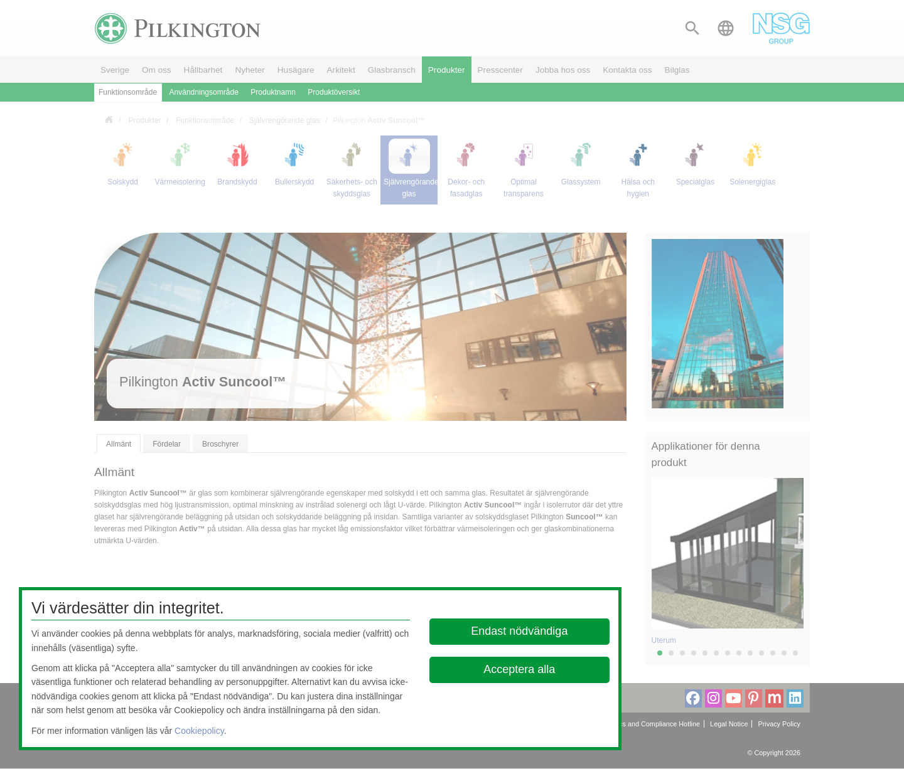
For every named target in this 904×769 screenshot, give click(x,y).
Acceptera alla (520, 669)
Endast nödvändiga (519, 631)
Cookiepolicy (199, 731)
